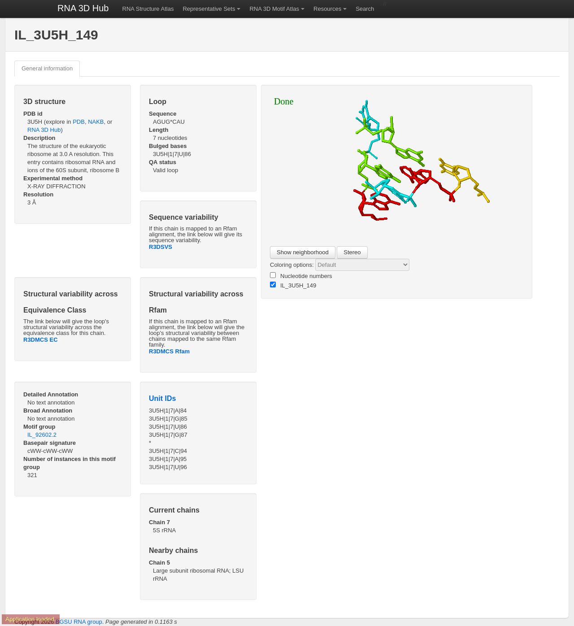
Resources (327, 8)
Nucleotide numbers (301, 275)
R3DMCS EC (40, 339)
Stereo (352, 252)
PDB (79, 121)
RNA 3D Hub (83, 8)
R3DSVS (160, 246)
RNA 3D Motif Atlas (274, 8)
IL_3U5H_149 (293, 285)
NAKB (96, 121)
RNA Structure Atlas (148, 8)
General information (47, 68)
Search (365, 8)
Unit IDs (162, 398)
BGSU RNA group (79, 621)
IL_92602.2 (42, 434)
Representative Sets (209, 8)
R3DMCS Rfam (169, 351)
